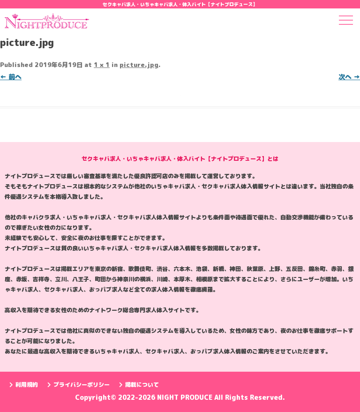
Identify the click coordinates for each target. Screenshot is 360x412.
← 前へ (11, 76)
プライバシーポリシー (78, 385)
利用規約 (23, 385)
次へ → (349, 76)
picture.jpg (139, 64)
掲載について (139, 385)
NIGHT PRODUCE (185, 397)
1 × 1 (102, 64)
